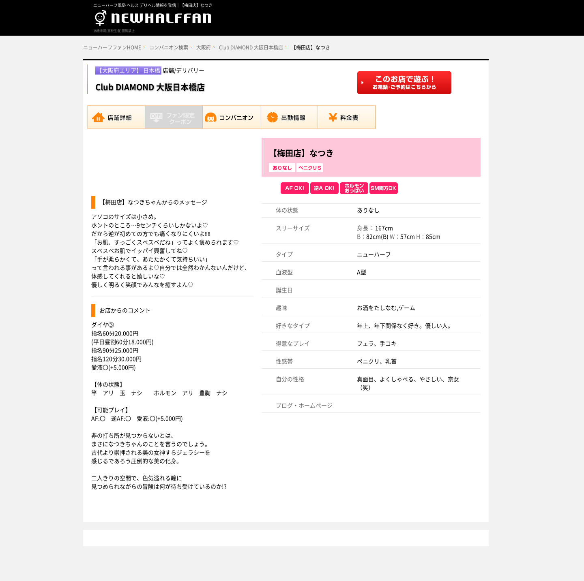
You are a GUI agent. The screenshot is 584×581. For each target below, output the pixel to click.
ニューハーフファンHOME (112, 47)
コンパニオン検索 (168, 47)
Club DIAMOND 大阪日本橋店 (251, 47)
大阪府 (203, 47)
